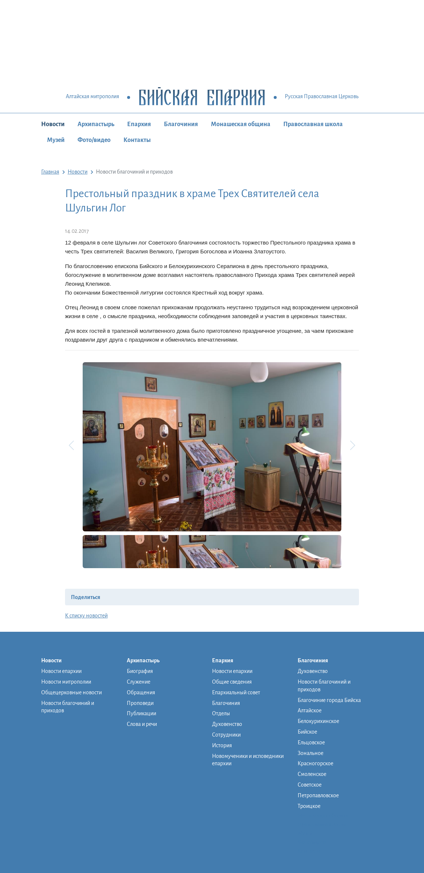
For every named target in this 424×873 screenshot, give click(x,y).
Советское (309, 785)
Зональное (310, 753)
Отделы (221, 713)
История (222, 745)
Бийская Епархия (202, 97)
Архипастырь (96, 124)
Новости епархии (61, 671)
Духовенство (227, 724)
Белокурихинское (318, 721)
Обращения (141, 692)
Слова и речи (142, 724)
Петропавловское (318, 795)
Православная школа (313, 124)
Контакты (137, 140)
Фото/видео (94, 140)
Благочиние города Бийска (329, 700)
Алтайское (309, 710)
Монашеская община (240, 124)
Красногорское (315, 763)
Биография (140, 671)
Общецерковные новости (71, 692)
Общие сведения (232, 682)
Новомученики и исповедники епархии (248, 760)
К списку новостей (86, 616)
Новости (53, 124)
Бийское (307, 732)
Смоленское (312, 774)
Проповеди (140, 703)
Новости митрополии (66, 682)
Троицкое (309, 806)
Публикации (141, 713)
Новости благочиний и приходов (67, 707)
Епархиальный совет (236, 692)
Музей (56, 140)
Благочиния (181, 124)
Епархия (139, 124)
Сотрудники (226, 735)
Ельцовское (311, 742)
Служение (138, 682)
